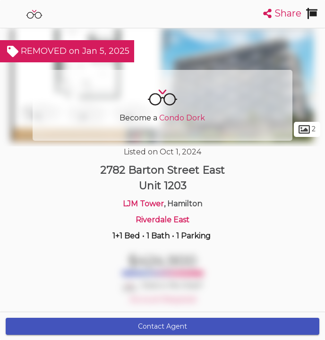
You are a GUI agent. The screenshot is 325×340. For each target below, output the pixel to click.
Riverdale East (162, 219)
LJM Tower (143, 203)
